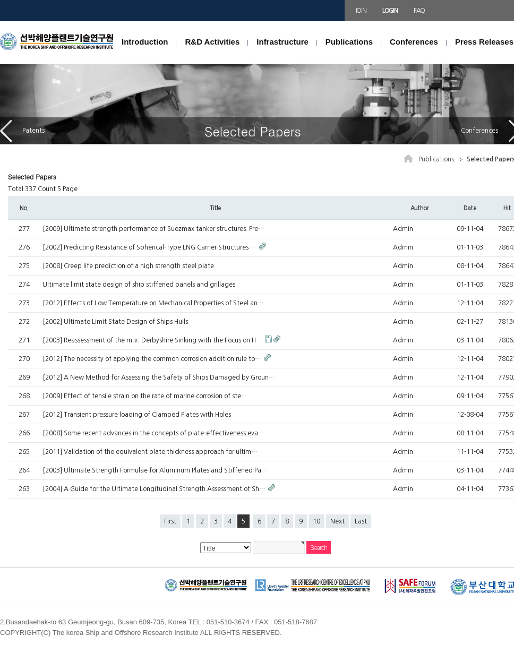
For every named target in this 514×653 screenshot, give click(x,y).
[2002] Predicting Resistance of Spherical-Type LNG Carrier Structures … (150, 247)
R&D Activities (212, 41)
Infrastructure (282, 41)
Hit (507, 208)
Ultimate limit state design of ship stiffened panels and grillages (138, 284)
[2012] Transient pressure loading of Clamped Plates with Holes (136, 414)
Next (337, 521)
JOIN (360, 10)
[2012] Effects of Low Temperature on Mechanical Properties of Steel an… (152, 303)
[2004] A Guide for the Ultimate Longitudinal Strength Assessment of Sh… (154, 489)
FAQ (419, 10)
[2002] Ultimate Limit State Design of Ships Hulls (115, 322)
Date (470, 208)
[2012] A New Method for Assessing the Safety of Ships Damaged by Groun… (158, 377)
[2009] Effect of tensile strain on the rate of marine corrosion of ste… (144, 396)
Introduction (145, 41)
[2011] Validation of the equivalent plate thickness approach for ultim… (149, 452)
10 (316, 521)
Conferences (414, 41)
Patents (22, 131)
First (170, 521)
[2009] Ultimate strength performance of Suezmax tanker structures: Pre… (153, 229)
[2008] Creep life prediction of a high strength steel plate (128, 266)
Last (361, 521)
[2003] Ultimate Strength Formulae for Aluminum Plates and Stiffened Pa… (154, 470)
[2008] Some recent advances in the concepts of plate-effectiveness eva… (153, 433)
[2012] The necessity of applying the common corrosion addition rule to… (152, 359)
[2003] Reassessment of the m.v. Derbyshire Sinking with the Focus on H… (152, 340)
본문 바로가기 (0, 21)
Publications (349, 41)
